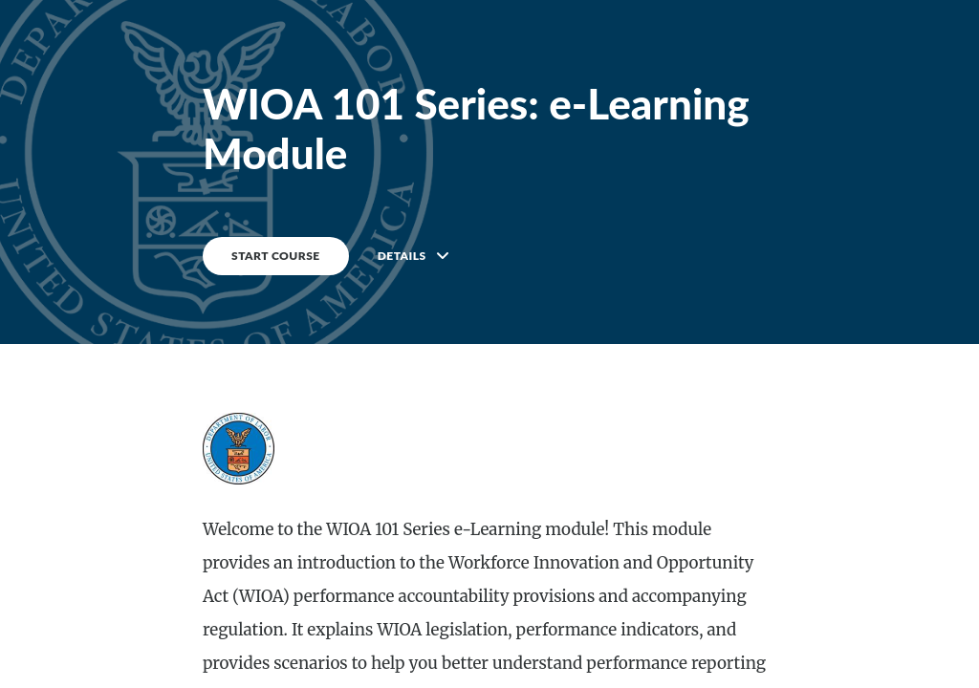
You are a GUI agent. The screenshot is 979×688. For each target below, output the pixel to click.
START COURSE (275, 255)
